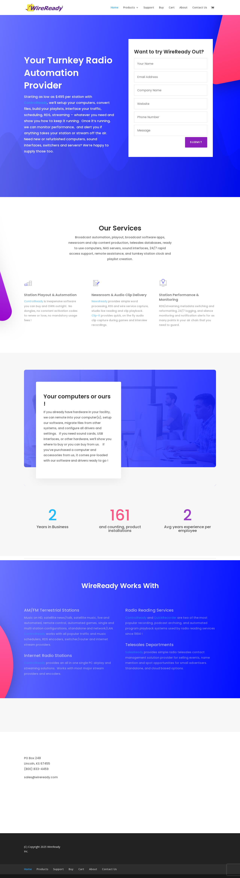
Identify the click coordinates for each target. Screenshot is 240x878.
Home (114, 7)
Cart (172, 7)
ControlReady (35, 102)
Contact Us (199, 7)
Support (148, 7)
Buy (161, 7)
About (183, 7)
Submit (197, 142)
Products (129, 7)
